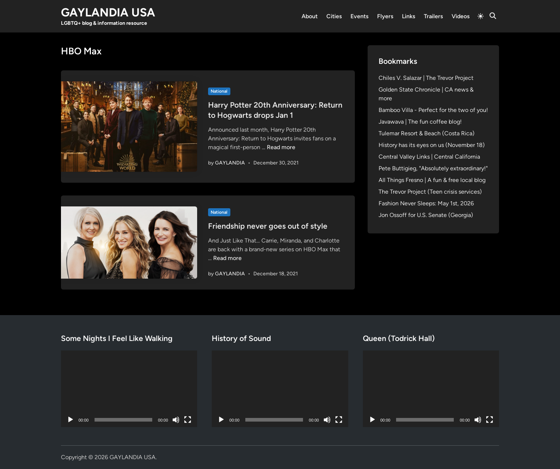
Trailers (433, 16)
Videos (460, 16)
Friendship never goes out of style (267, 225)
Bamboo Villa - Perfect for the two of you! (433, 109)
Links (408, 16)
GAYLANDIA (230, 163)
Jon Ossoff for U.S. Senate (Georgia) (426, 215)
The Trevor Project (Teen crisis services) (430, 191)
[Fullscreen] (187, 419)
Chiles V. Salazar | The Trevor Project (426, 77)
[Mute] (176, 419)
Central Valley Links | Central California (429, 156)
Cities (334, 16)
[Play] (70, 419)
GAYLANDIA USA (108, 12)
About (310, 16)
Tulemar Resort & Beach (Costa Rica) (427, 133)
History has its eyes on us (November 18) (432, 145)
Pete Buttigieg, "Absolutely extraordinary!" (433, 168)
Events (359, 16)
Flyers (385, 16)
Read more (281, 147)
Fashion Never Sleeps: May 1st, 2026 (426, 203)
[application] (129, 388)
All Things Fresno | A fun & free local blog (432, 180)
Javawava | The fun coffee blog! (420, 121)
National (219, 91)
